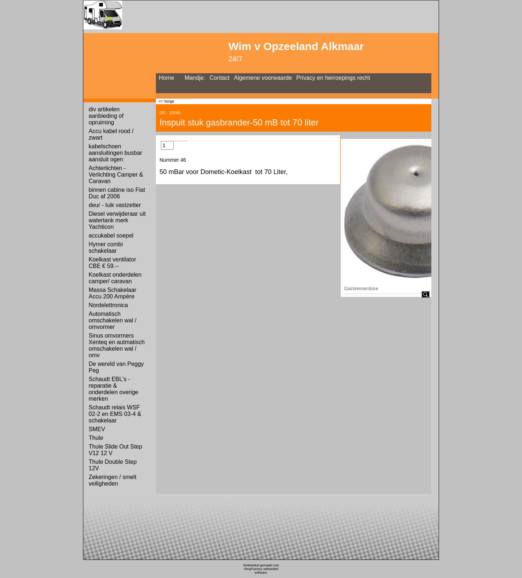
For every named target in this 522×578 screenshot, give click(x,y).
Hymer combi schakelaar (106, 247)
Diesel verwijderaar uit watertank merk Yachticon (117, 220)
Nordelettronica (108, 305)
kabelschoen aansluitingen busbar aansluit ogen (115, 152)
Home (166, 78)
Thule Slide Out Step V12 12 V (115, 449)
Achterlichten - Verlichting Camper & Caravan (116, 174)
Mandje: (195, 78)
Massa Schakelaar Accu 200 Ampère (113, 293)
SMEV (97, 429)
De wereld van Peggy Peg (116, 367)
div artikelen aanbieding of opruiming (106, 115)
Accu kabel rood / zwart (111, 134)
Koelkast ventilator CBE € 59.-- (112, 262)
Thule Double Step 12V (113, 465)
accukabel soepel (111, 235)
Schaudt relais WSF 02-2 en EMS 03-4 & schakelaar (115, 414)
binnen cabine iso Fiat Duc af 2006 (117, 193)
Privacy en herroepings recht (333, 78)
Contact (219, 78)
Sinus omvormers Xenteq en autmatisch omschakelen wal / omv (117, 345)
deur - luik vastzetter (115, 205)
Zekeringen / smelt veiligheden (113, 480)
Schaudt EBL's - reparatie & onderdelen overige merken (113, 389)
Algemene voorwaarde (263, 78)
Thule (96, 438)
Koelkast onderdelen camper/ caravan (115, 278)
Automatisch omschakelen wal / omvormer (113, 320)
